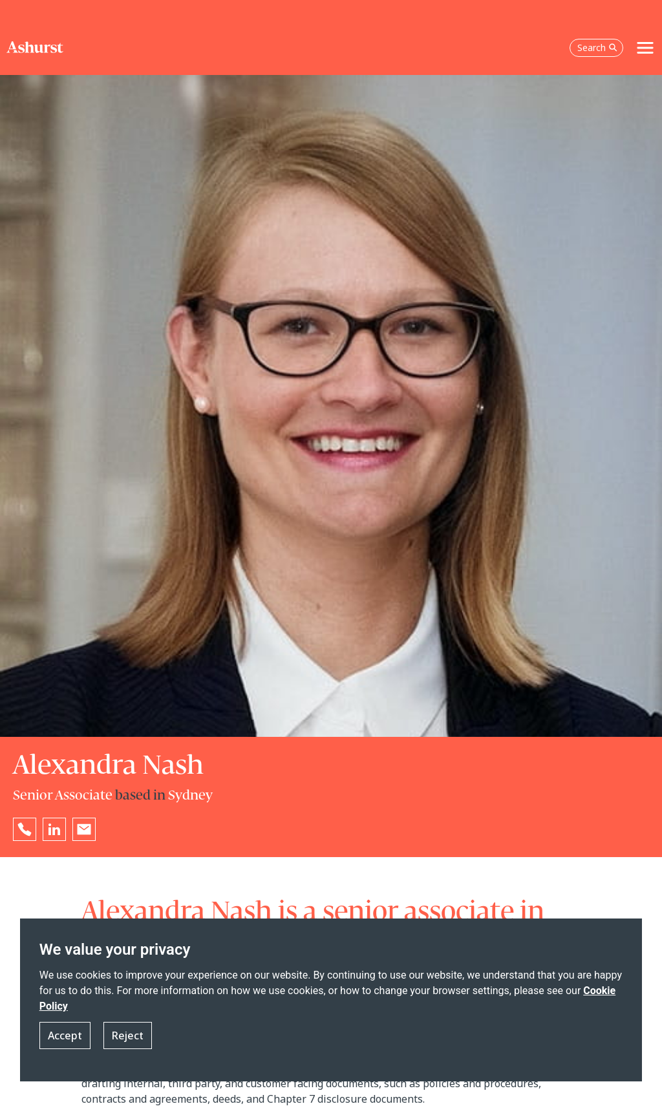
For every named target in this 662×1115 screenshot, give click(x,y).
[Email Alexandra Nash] (84, 829)
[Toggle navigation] (645, 47)
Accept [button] (65, 1035)
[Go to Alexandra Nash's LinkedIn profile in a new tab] (54, 829)
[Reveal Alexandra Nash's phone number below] (24, 829)
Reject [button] (128, 1035)
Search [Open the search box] (597, 47)
